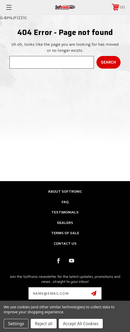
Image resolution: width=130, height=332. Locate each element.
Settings (16, 323)
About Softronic (65, 191)
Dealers (65, 223)
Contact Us (65, 243)
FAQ (65, 202)
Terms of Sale (65, 233)
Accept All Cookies (81, 323)
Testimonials (65, 212)
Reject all (43, 323)
